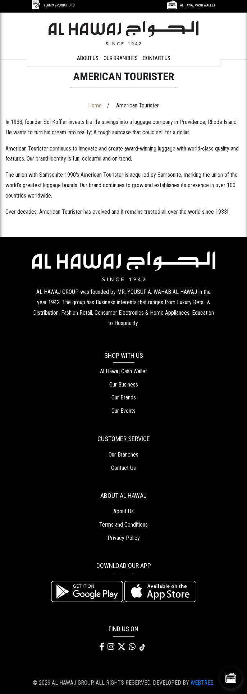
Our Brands (123, 397)
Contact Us (123, 467)
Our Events (123, 410)
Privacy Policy (124, 538)
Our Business (123, 384)
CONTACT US (156, 58)
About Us (123, 511)
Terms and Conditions (123, 524)
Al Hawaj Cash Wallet (123, 371)
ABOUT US (88, 58)
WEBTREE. (202, 682)
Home (95, 105)
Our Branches (123, 454)
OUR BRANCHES (121, 58)
